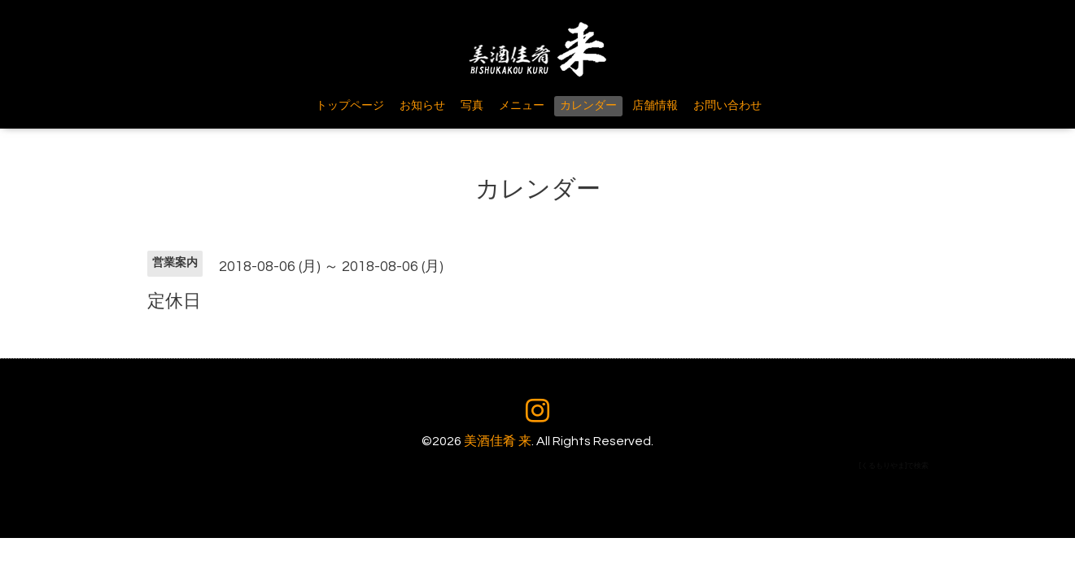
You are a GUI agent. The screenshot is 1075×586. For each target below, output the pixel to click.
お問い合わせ (727, 106)
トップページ (350, 106)
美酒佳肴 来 (497, 441)
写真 (472, 106)
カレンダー (588, 106)
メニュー (521, 106)
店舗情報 (655, 106)
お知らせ (422, 106)
